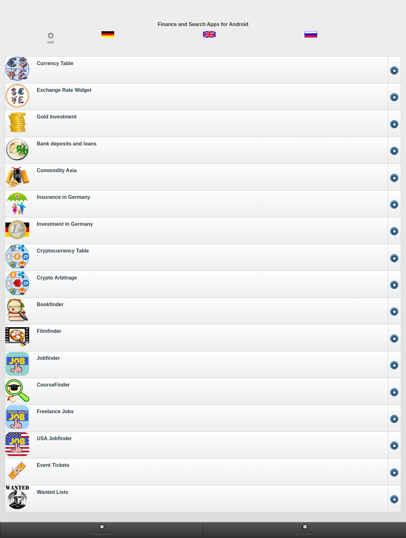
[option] (203, 69)
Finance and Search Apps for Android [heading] (203, 24)
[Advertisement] (203, 9)
